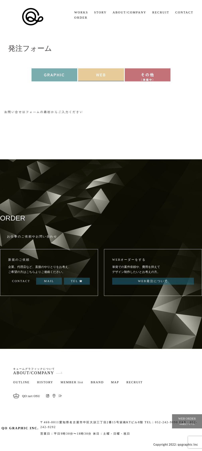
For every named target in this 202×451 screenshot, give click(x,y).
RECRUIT (160, 12)
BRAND (97, 382)
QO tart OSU (31, 396)
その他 (147, 76)
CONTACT (184, 12)
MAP (115, 382)
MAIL (49, 281)
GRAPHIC (54, 75)
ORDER (80, 17)
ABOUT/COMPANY (129, 12)
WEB (101, 75)
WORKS (81, 12)
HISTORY (45, 382)
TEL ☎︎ (77, 281)
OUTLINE (21, 382)
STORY (100, 12)
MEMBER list (71, 382)
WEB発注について (153, 281)
